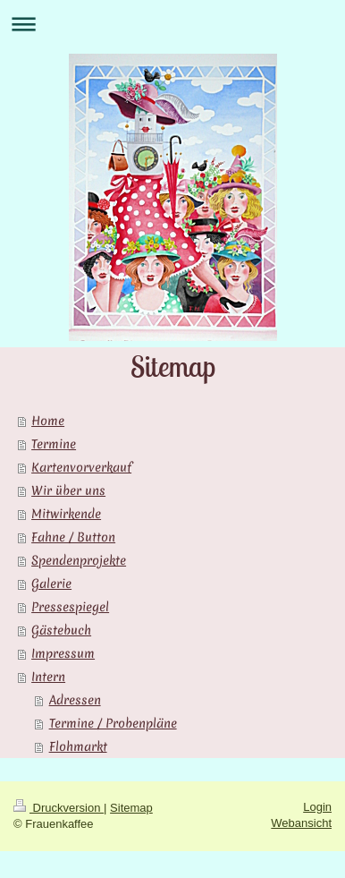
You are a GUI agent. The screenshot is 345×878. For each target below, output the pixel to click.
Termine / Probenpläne (113, 723)
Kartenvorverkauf (81, 467)
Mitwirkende (66, 514)
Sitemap (131, 807)
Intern (48, 677)
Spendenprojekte (78, 560)
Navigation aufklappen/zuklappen (172, 23)
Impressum (63, 653)
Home (47, 421)
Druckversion (58, 807)
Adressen (75, 700)
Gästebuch (61, 630)
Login (317, 807)
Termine (53, 444)
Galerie (51, 583)
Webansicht (301, 823)
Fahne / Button (73, 537)
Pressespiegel (70, 607)
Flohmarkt (78, 746)
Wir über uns (68, 490)
